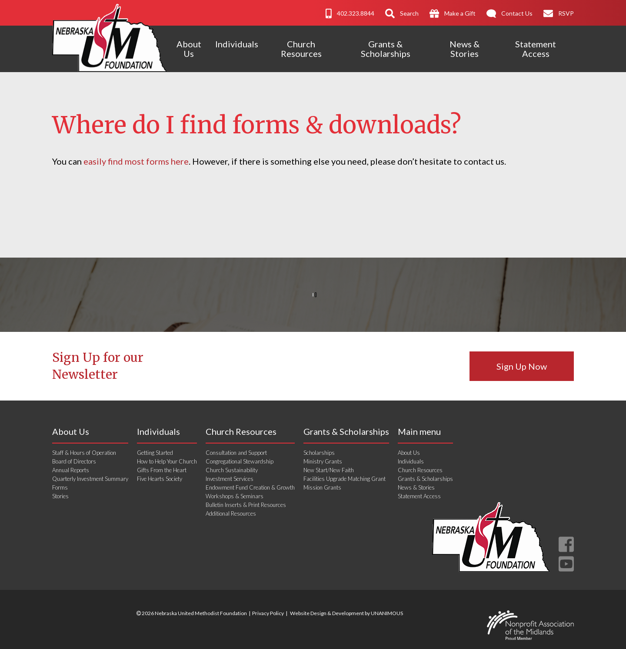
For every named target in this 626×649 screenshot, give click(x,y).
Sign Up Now (521, 366)
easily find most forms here (136, 161)
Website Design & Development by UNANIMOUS (346, 613)
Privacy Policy (268, 613)
